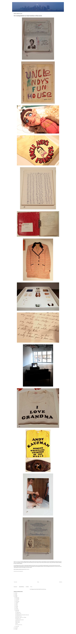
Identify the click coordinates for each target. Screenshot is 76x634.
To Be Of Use (17, 611)
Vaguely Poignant (17, 622)
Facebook (27, 586)
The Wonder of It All (18, 618)
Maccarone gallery (17, 561)
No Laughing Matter (18, 612)
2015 (15, 594)
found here (27, 569)
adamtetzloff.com (21, 586)
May (16, 606)
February (16, 610)
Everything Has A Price (18, 613)
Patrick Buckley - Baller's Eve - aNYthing (20, 617)
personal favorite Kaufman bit (18, 571)
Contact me (15, 586)
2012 (15, 627)
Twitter (31, 586)
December (16, 597)
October (16, 600)
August (16, 602)
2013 (15, 596)
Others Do (16, 623)
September (16, 601)
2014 (15, 595)
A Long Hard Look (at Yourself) (19, 619)
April (16, 607)
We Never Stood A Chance (18, 624)
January (16, 626)
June (16, 605)
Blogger (45, 589)
